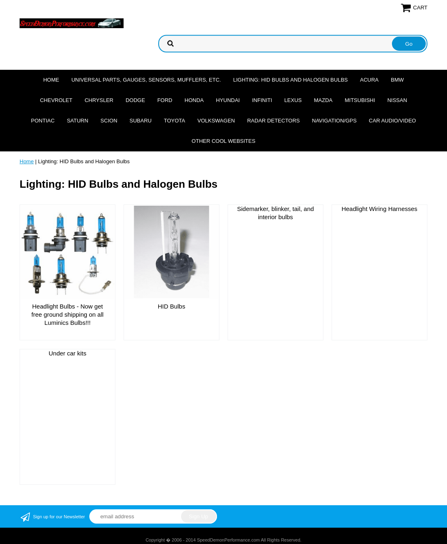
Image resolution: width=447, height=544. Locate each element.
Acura (369, 80)
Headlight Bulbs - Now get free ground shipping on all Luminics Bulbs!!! (67, 314)
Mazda (323, 100)
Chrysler (98, 100)
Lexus (293, 100)
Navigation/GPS (334, 121)
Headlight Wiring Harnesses (379, 208)
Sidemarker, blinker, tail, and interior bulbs (275, 212)
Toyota (174, 121)
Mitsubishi (360, 100)
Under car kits (67, 353)
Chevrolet (56, 100)
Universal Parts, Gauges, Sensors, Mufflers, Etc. (146, 80)
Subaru (141, 121)
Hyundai (228, 100)
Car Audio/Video (392, 121)
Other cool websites (223, 141)
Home (51, 80)
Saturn (77, 121)
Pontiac (43, 121)
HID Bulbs (172, 306)
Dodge (135, 100)
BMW (397, 80)
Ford (165, 100)
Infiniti (262, 100)
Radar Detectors (273, 121)
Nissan (397, 100)
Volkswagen (216, 121)
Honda (194, 100)
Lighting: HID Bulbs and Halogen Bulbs (290, 80)
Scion (108, 121)
